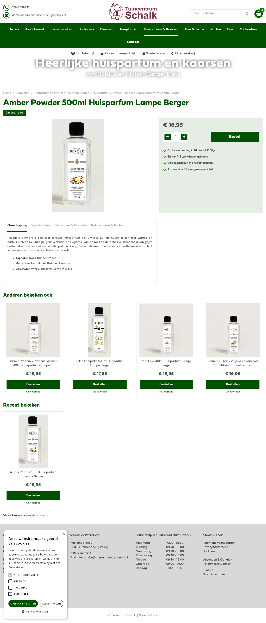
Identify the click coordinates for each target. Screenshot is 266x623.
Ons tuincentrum (214, 574)
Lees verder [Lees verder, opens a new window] (34, 567)
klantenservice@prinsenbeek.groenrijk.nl (101, 557)
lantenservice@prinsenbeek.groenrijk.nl (39, 15)
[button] (26, 575)
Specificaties (40, 225)
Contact (208, 570)
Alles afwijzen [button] (51, 603)
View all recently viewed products (25, 515)
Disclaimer (210, 551)
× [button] (63, 534)
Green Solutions (149, 615)
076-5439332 (82, 553)
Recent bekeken (21, 405)
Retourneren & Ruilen (107, 225)
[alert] (35, 574)
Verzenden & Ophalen (70, 225)
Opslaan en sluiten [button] (23, 603)
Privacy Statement (215, 547)
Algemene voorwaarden (219, 543)
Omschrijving (17, 225)
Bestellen (33, 384)
